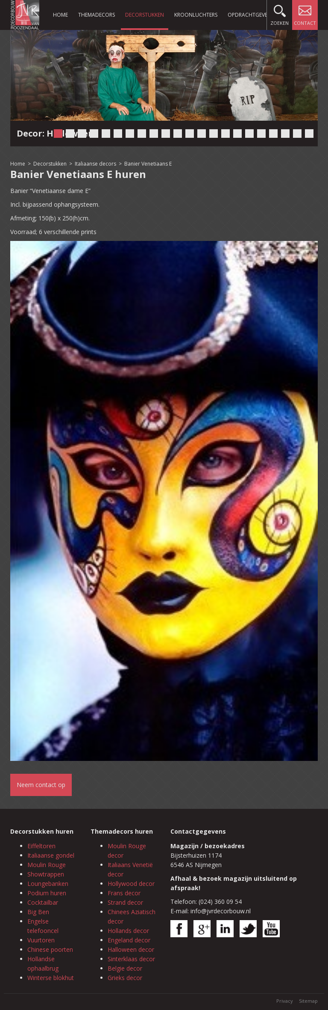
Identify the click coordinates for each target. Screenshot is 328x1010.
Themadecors (96, 14)
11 (177, 133)
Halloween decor (131, 949)
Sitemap (308, 1001)
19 (273, 133)
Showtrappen (45, 874)
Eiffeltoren (41, 846)
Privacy (284, 1001)
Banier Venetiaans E (148, 163)
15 (225, 133)
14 (213, 133)
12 (189, 133)
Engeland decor (129, 940)
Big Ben (38, 912)
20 (285, 133)
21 (297, 133)
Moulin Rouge (46, 865)
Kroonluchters (195, 14)
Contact (305, 13)
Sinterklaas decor (131, 959)
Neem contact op (41, 785)
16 (237, 133)
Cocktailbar (42, 902)
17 (249, 133)
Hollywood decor (131, 883)
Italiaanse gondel (50, 855)
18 (261, 133)
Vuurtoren (41, 940)
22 (309, 133)
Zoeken (279, 13)
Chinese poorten (50, 949)
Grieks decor (125, 978)
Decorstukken (144, 14)
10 (165, 133)
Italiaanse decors (95, 163)
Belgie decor (125, 968)
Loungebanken (47, 883)
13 (201, 133)
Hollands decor (128, 931)
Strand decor (125, 902)
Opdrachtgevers (250, 14)
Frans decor (124, 893)
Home (60, 14)
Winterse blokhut (50, 978)
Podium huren (46, 893)
